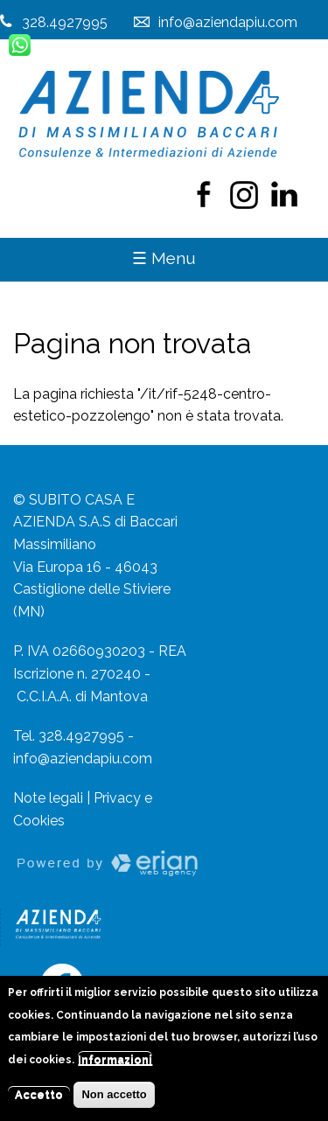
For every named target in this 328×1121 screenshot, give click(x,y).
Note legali (48, 798)
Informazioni (115, 1068)
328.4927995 (65, 22)
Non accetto (113, 1102)
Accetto (39, 1102)
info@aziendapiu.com (82, 758)
